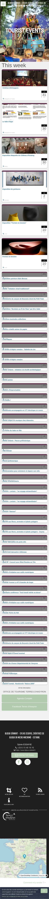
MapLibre (42, 875)
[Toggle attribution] (46, 875)
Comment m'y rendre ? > (34, 882)
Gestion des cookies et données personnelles (15, 896)
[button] (24, 85)
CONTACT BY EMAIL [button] (24, 755)
